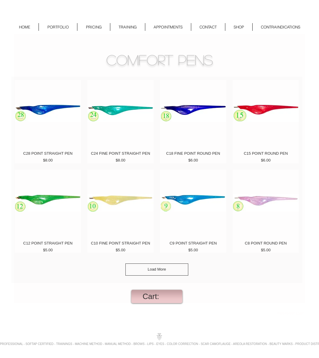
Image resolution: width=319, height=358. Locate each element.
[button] (58, 27)
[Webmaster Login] (290, 314)
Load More (157, 269)
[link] (157, 296)
